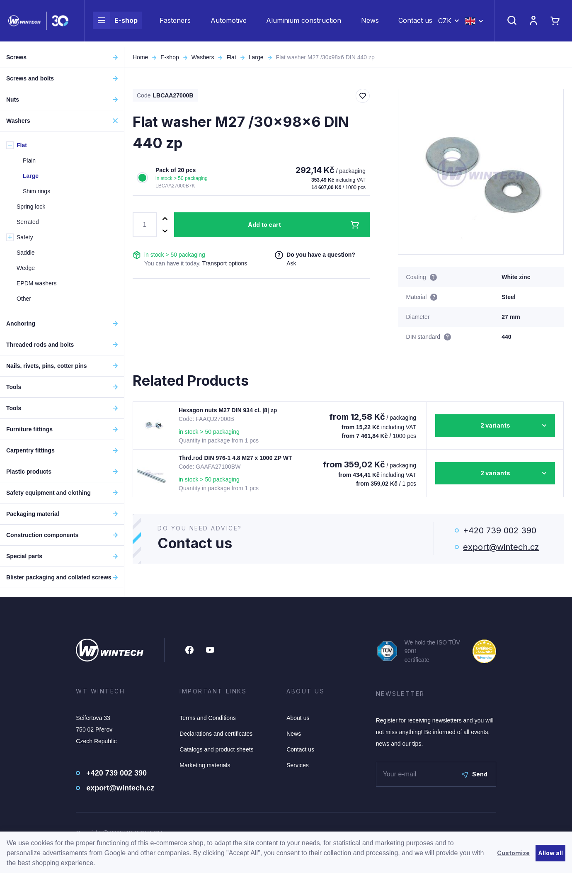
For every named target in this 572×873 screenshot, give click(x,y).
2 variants (495, 425)
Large (256, 57)
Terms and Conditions (207, 718)
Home (140, 57)
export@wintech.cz (501, 547)
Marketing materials (204, 765)
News (370, 23)
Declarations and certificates (215, 733)
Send (474, 774)
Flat (231, 57)
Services (297, 765)
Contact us (415, 23)
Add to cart (264, 224)
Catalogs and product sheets (216, 749)
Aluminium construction (303, 23)
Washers (202, 57)
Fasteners (175, 23)
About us (297, 718)
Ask (291, 263)
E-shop (115, 23)
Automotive (229, 23)
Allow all (550, 852)
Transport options (224, 263)
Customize (513, 852)
